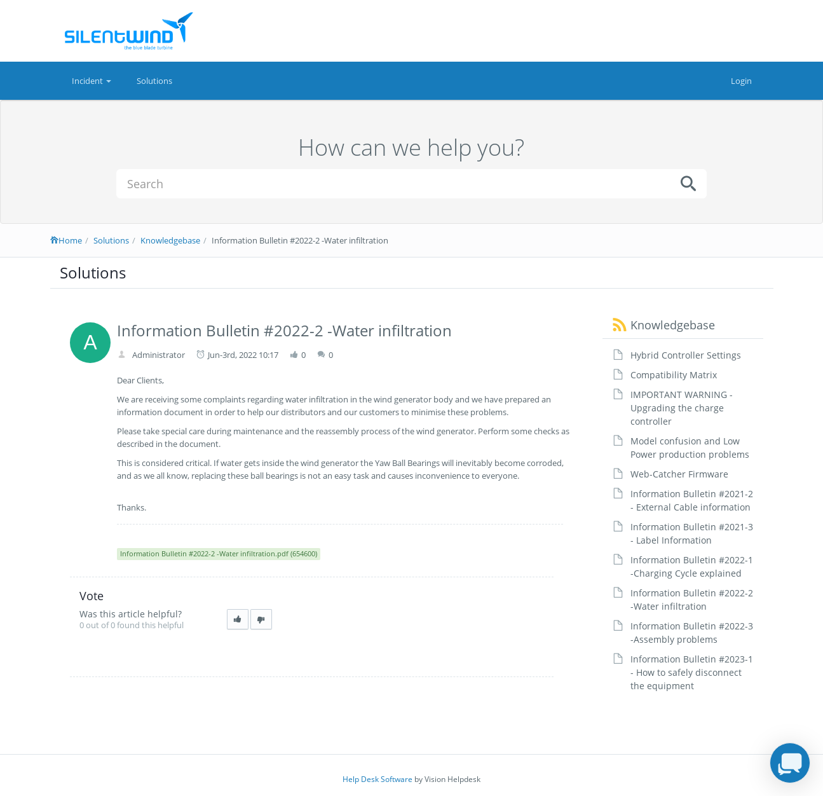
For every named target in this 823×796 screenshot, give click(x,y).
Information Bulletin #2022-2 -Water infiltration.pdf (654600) (218, 553)
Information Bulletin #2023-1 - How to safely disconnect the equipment (691, 672)
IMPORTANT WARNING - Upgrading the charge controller (681, 407)
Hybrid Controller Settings (685, 355)
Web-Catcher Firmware (679, 474)
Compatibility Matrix (673, 375)
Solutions (154, 80)
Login (741, 80)
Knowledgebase (170, 240)
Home (66, 240)
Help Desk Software (377, 779)
